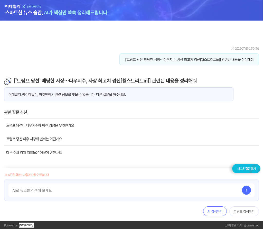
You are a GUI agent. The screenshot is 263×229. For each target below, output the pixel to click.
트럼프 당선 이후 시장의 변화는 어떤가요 (34, 138)
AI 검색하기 (215, 211)
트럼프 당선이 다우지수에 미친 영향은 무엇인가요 (40, 125)
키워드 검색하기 (244, 211)
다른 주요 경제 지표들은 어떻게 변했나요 (34, 152)
